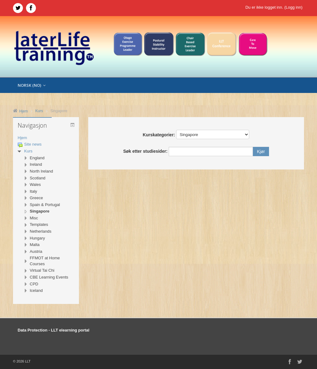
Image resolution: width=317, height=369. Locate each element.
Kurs (28, 151)
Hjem (22, 137)
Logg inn (293, 7)
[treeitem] (46, 138)
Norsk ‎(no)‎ (32, 85)
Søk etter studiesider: (146, 151)
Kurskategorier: (159, 134)
